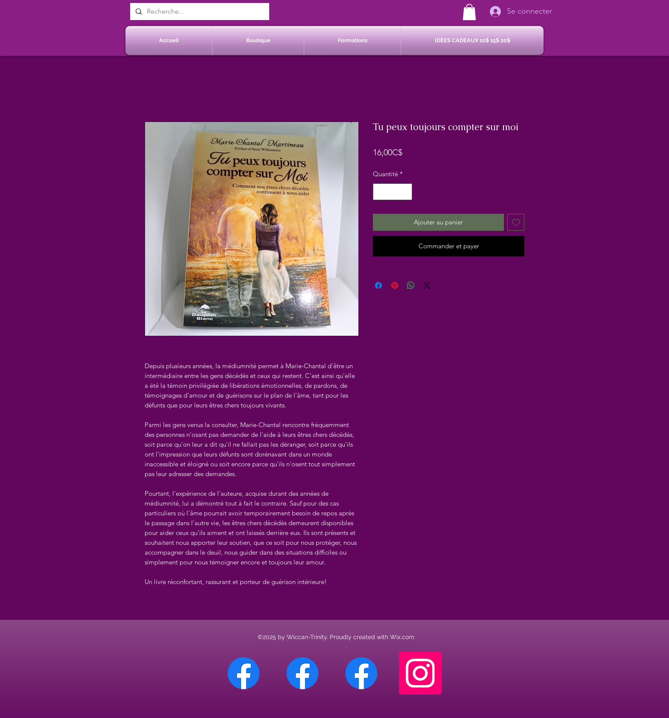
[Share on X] (427, 285)
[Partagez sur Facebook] (378, 285)
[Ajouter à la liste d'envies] (516, 222)
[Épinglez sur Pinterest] (395, 285)
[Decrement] (380, 192)
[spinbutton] (393, 192)
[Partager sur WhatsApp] (411, 285)
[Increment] (405, 192)
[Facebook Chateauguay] (243, 673)
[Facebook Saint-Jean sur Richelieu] (361, 673)
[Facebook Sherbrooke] (302, 673)
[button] (469, 12)
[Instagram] (420, 673)
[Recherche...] (199, 11)
